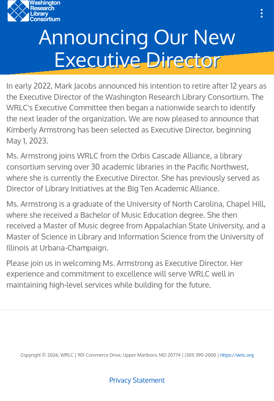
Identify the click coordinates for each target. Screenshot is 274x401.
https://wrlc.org (237, 355)
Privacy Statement (137, 380)
